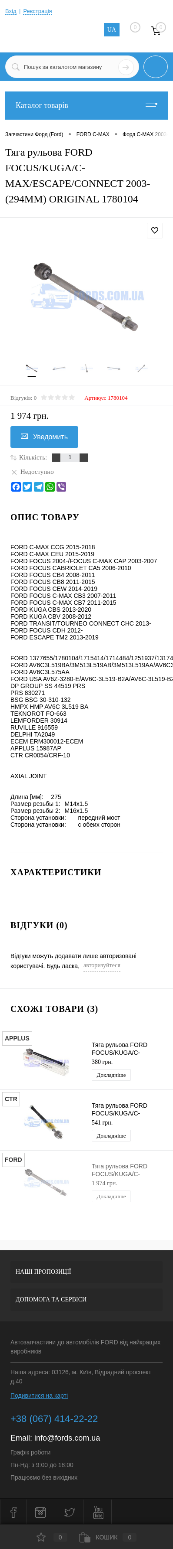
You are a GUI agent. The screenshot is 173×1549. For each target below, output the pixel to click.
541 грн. (102, 1122)
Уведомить (44, 436)
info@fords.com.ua (67, 1438)
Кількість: (33, 457)
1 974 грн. (104, 1183)
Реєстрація (37, 11)
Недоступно (32, 471)
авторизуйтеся (101, 965)
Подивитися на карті (39, 1395)
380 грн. (102, 1062)
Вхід (11, 11)
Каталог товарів (86, 105)
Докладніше (111, 1075)
